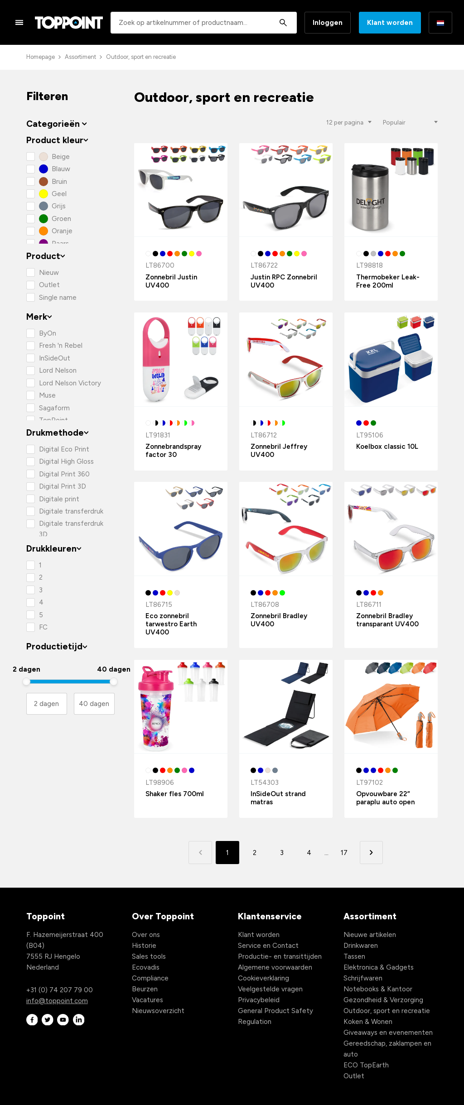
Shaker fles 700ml (174, 794)
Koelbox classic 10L (387, 446)
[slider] (27, 681)
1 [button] (227, 853)
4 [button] (309, 853)
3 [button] (282, 853)
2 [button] (254, 853)
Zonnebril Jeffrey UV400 (279, 450)
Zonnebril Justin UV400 (171, 281)
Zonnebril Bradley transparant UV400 (387, 620)
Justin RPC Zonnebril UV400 (284, 281)
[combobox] (204, 23)
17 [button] (344, 853)
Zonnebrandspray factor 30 (173, 450)
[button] (371, 852)
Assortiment (80, 56)
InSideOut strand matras (278, 798)
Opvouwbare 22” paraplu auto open (385, 798)
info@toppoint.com (57, 1001)
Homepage (40, 56)
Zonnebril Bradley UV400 (279, 620)
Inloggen (328, 23)
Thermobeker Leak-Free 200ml (388, 281)
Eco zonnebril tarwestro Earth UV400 (171, 624)
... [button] (326, 853)
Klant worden (390, 23)
